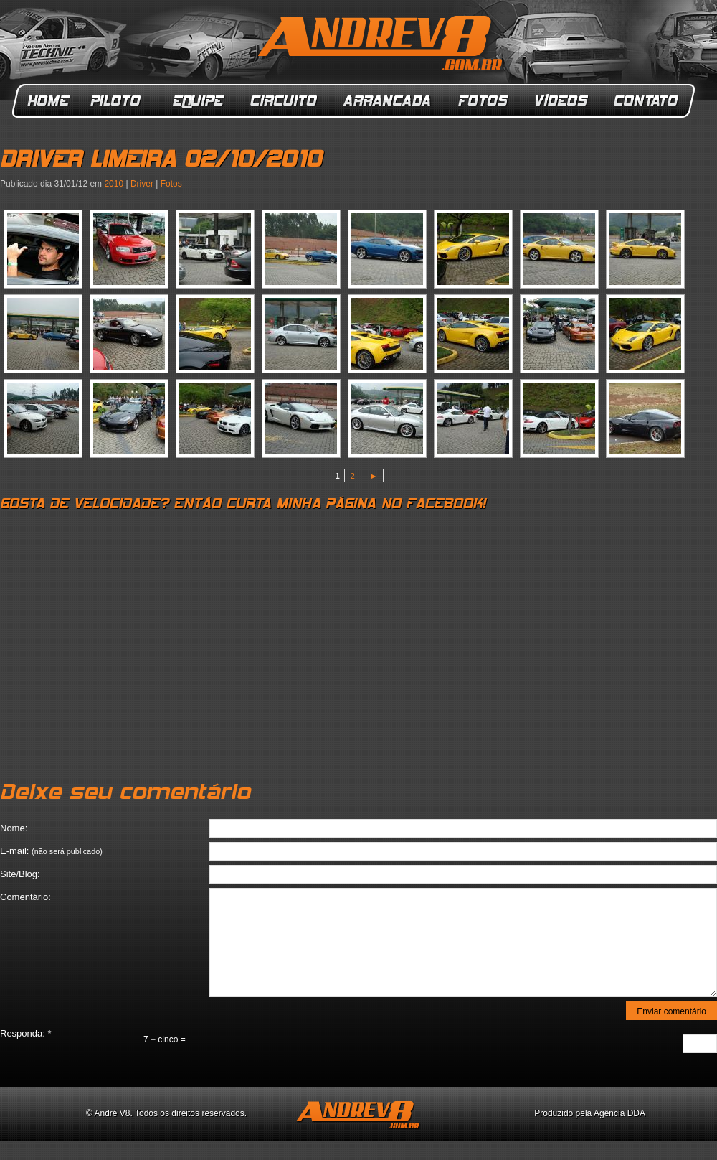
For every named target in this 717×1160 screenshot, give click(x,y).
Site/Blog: (20, 874)
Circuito (284, 100)
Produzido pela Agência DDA (589, 1113)
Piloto (119, 100)
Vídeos (562, 100)
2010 (113, 184)
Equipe (197, 100)
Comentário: (25, 897)
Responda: (26, 1033)
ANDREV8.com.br (383, 46)
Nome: (13, 828)
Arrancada (388, 100)
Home (48, 100)
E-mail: (51, 851)
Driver (141, 184)
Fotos (483, 100)
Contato (647, 100)
